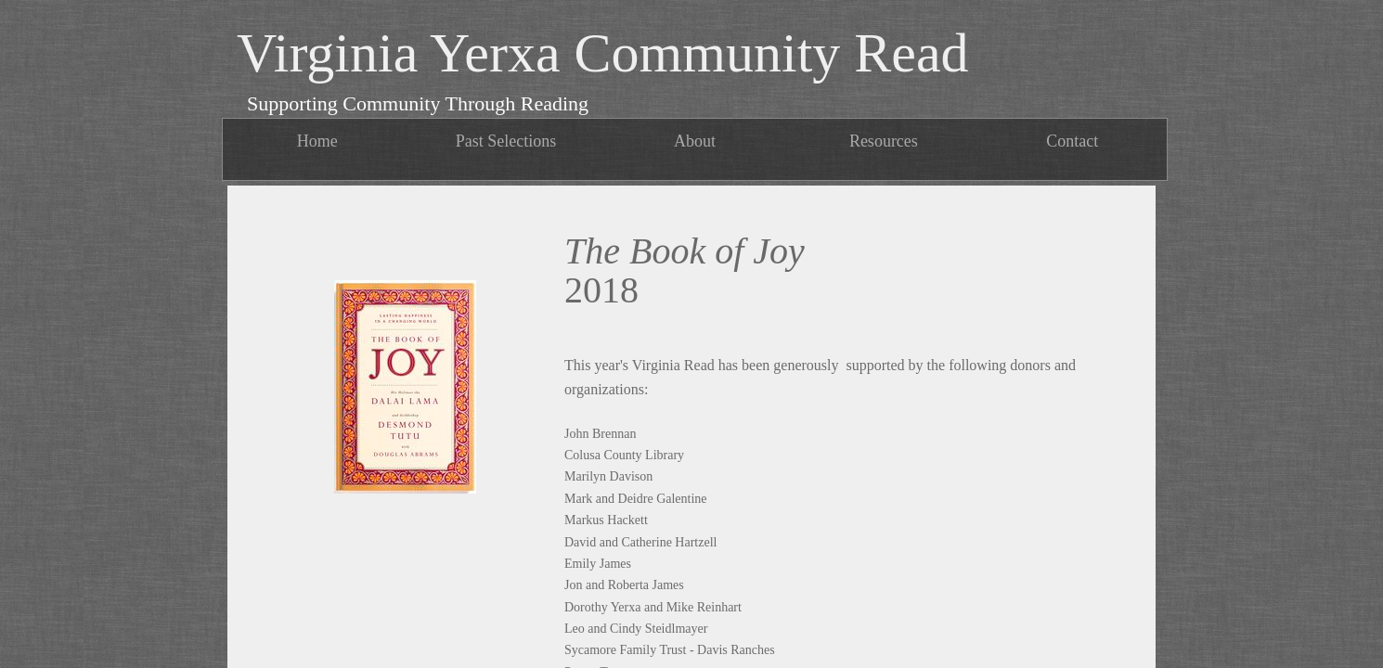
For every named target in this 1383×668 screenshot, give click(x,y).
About (695, 141)
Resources (883, 141)
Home (317, 141)
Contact (1072, 141)
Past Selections (506, 141)
